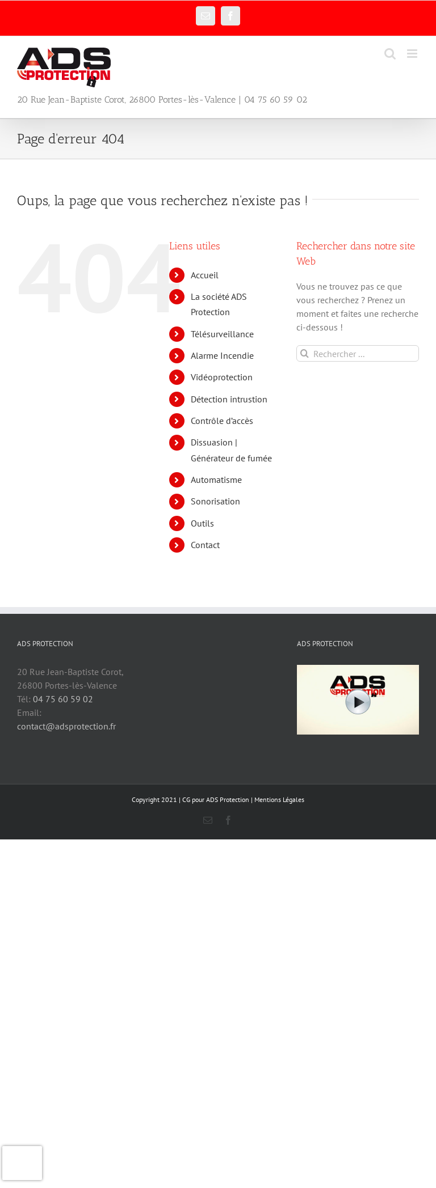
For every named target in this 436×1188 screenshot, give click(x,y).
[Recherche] (304, 353)
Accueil (205, 275)
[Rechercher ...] (357, 353)
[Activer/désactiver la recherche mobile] (390, 54)
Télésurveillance (222, 334)
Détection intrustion (229, 399)
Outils (202, 523)
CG (186, 799)
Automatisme (216, 479)
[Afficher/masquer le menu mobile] (413, 54)
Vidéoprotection (222, 377)
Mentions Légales (279, 799)
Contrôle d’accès (222, 420)
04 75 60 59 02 (63, 699)
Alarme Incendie (222, 355)
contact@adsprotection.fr (66, 726)
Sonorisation (215, 501)
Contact (205, 544)
